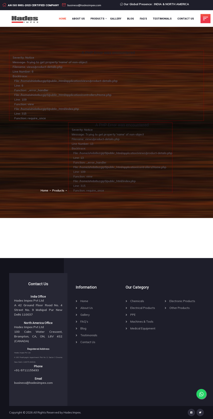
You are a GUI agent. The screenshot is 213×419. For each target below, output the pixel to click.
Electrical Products (142, 308)
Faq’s (143, 18)
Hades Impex (72, 412)
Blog (130, 18)
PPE (133, 314)
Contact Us (185, 18)
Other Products (179, 308)
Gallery (115, 18)
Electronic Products (182, 301)
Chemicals (137, 301)
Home (62, 18)
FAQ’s (84, 321)
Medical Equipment (142, 328)
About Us (78, 18)
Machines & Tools (141, 321)
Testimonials (162, 18)
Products (97, 18)
